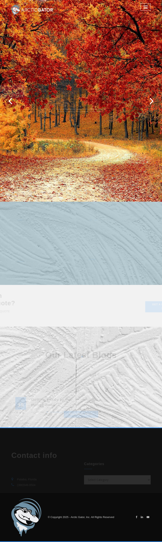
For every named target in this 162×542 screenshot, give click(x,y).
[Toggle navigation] (145, 6)
